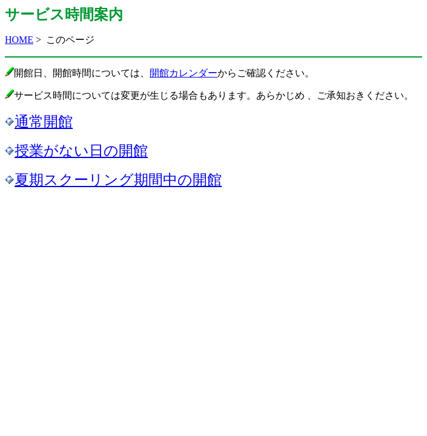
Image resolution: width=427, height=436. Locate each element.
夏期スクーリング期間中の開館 (118, 180)
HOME (19, 40)
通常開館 (44, 122)
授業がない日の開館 (81, 151)
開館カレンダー (183, 73)
